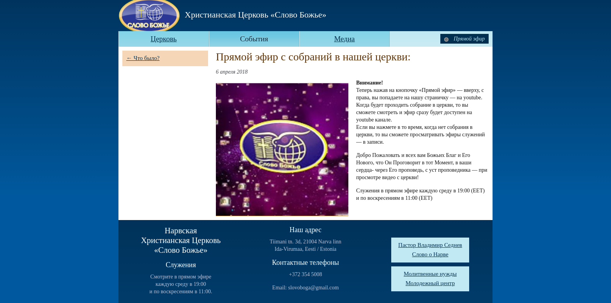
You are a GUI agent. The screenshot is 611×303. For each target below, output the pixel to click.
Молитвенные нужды (430, 274)
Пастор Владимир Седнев (430, 245)
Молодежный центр (430, 283)
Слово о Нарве (430, 254)
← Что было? (142, 58)
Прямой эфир (464, 39)
